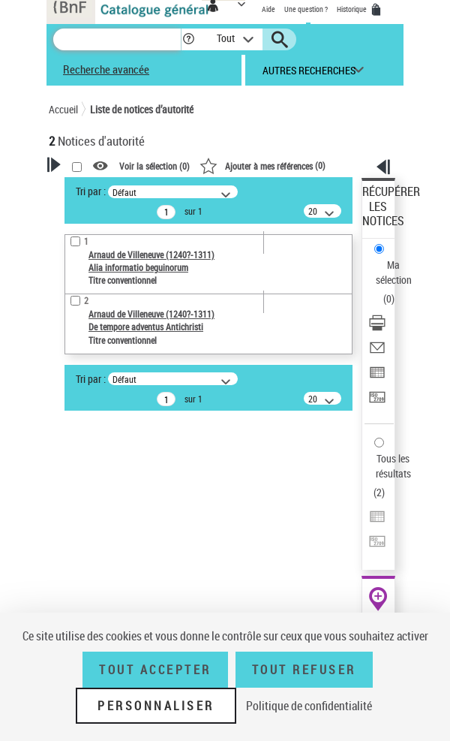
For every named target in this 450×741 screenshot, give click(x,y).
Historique (352, 9)
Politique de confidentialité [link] (309, 705)
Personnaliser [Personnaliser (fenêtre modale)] (156, 705)
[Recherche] (117, 39)
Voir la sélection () (154, 167)
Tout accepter (155, 669)
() (263, 165)
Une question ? (306, 9)
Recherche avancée (106, 69)
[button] (189, 39)
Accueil (63, 109)
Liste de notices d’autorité (142, 109)
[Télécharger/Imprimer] (377, 328)
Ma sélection (394, 272)
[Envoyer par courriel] (377, 352)
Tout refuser (304, 669)
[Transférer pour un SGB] (377, 402)
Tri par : (91, 191)
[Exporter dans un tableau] (377, 377)
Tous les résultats (393, 465)
